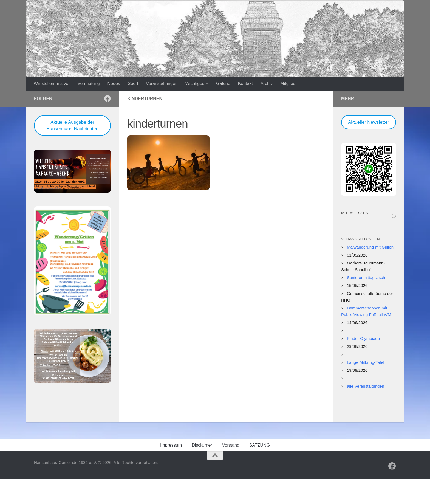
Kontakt (245, 83)
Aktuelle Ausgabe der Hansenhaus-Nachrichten (72, 125)
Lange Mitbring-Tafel (365, 362)
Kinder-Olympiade (363, 338)
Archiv (267, 83)
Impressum (171, 445)
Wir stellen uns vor (52, 83)
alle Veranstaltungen (365, 386)
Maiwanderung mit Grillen (370, 247)
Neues (114, 83)
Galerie (223, 83)
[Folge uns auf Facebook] (107, 98)
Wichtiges (194, 83)
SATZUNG (259, 445)
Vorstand (230, 445)
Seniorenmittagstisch (366, 277)
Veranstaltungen (162, 83)
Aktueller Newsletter (368, 122)
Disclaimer (202, 445)
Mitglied (287, 83)
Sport (133, 83)
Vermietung (89, 83)
